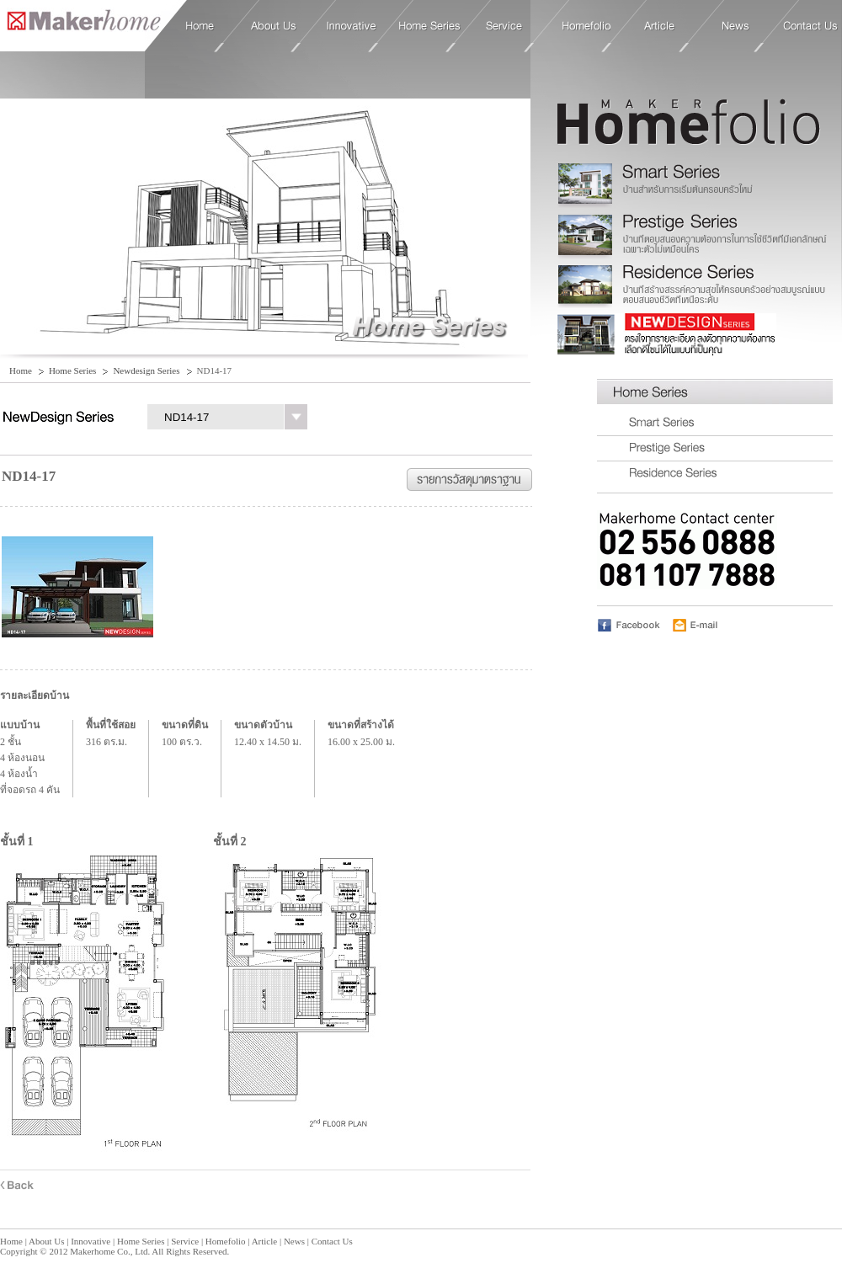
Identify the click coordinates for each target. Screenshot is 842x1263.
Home (80, 25)
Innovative (351, 26)
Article (659, 26)
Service (504, 26)
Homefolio (586, 26)
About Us (273, 26)
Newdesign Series (146, 370)
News (735, 26)
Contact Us (810, 26)
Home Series (430, 26)
